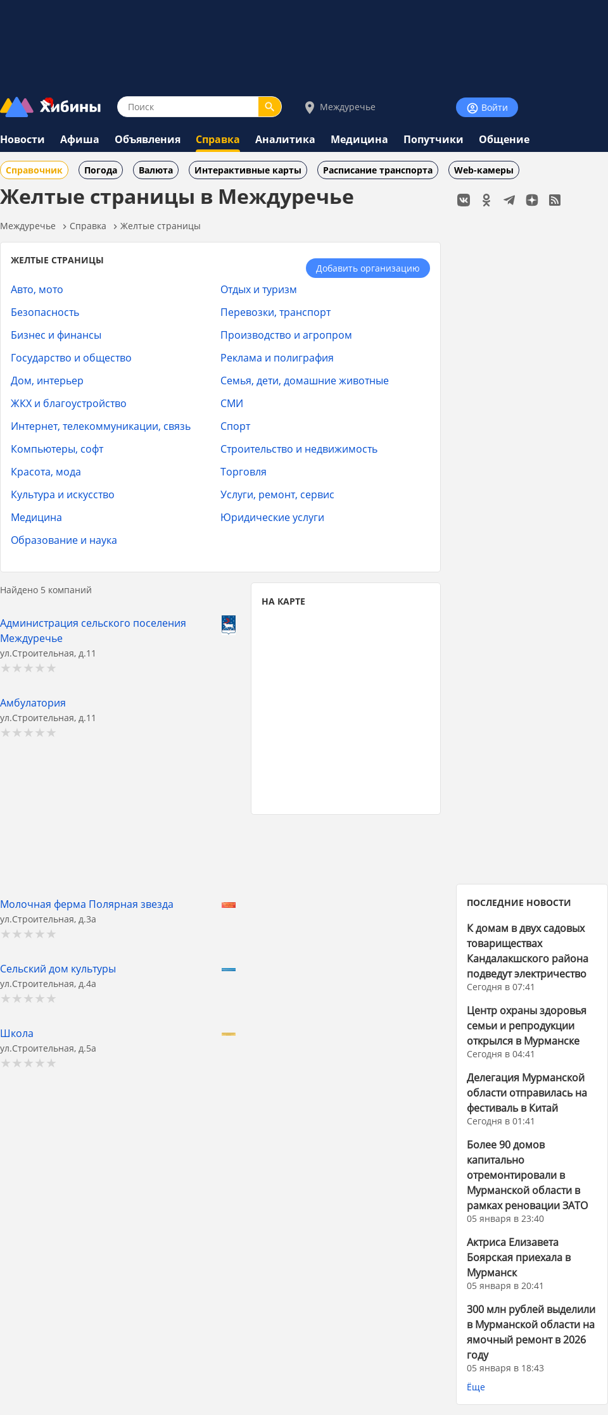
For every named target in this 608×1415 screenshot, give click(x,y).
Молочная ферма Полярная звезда (87, 903)
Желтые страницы (160, 226)
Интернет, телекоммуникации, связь (101, 425)
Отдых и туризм (258, 289)
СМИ (231, 403)
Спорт (235, 425)
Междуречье (339, 107)
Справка (218, 139)
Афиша (79, 139)
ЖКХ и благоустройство (69, 403)
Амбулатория (33, 702)
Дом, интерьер (47, 380)
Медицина (359, 139)
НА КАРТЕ (283, 601)
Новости (22, 139)
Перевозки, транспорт (275, 311)
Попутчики (433, 139)
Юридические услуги (272, 517)
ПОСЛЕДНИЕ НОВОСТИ (519, 902)
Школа (17, 1033)
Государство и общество (71, 357)
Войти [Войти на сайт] (487, 108)
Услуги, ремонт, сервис (277, 494)
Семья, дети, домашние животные (304, 380)
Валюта (156, 170)
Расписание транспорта (378, 170)
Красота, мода (46, 471)
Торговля (243, 471)
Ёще (476, 1387)
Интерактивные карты (247, 170)
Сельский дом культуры (58, 968)
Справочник (34, 170)
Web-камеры (484, 170)
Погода (100, 170)
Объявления (147, 139)
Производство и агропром (286, 334)
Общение (504, 139)
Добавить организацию (368, 268)
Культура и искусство (63, 494)
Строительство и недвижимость (298, 448)
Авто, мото (37, 289)
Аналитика (285, 139)
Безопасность (45, 311)
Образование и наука (64, 539)
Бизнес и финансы (56, 334)
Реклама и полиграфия (277, 357)
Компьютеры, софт (57, 448)
